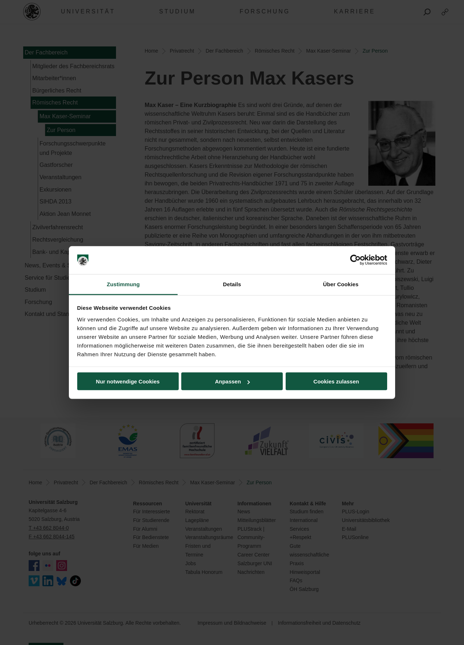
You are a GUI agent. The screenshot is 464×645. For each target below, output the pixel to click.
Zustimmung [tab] (123, 284)
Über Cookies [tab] (341, 284)
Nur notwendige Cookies (128, 381)
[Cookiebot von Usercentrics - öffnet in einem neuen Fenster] (355, 260)
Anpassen (232, 381)
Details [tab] (232, 284)
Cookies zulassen (336, 381)
